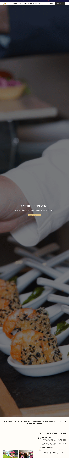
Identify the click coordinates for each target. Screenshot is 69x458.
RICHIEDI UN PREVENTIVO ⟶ (34, 215)
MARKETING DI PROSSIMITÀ (24, 3)
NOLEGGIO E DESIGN (33, 3)
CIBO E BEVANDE (15, 3)
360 (39, 3)
